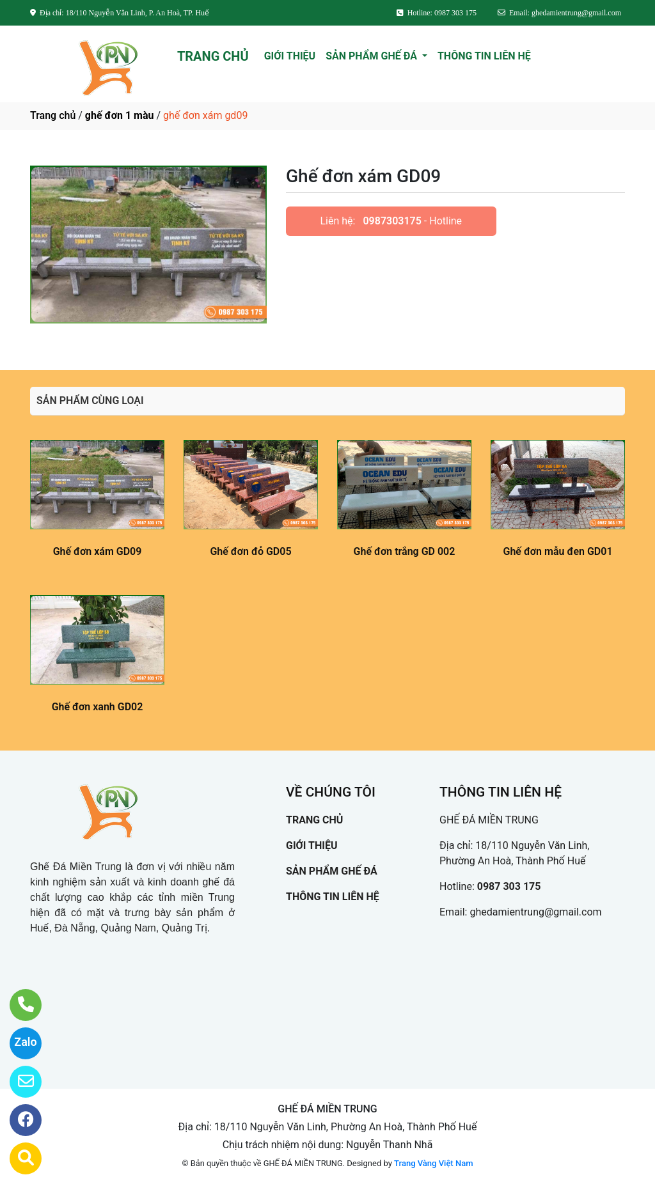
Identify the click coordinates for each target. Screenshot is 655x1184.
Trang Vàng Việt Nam (433, 1163)
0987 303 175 (509, 886)
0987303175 (392, 221)
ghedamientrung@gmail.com (535, 912)
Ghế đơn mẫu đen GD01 (557, 551)
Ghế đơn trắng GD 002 (404, 551)
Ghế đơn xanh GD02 (97, 707)
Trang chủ (52, 115)
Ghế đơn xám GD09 (97, 551)
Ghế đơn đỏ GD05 (250, 551)
